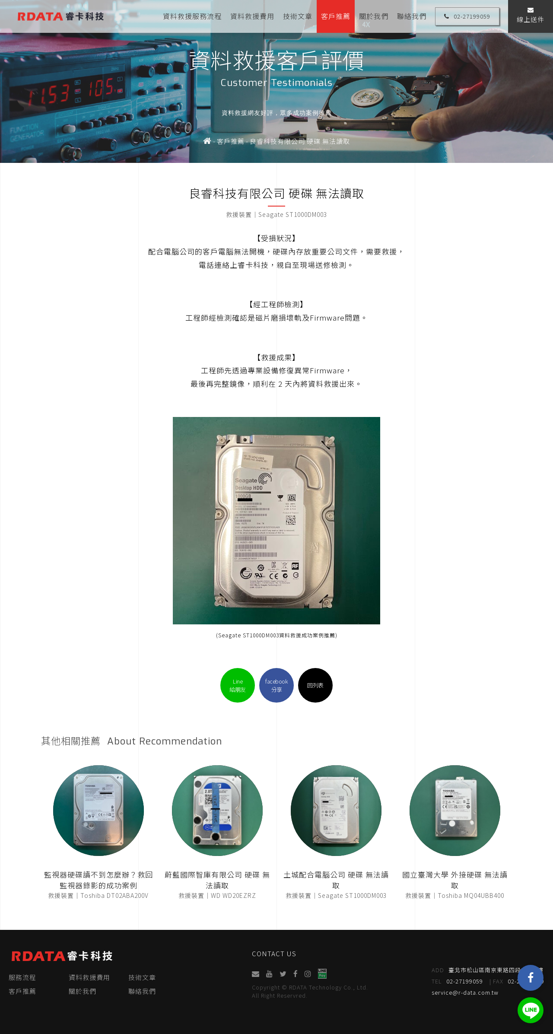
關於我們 (373, 16)
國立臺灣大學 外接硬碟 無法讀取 (455, 880)
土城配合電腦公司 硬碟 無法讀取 (336, 880)
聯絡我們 (411, 16)
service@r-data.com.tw (465, 992)
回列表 (315, 685)
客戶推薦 (335, 16)
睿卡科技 (60, 16)
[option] (276, 81)
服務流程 (22, 977)
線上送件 (530, 15)
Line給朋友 (237, 685)
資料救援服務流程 (192, 16)
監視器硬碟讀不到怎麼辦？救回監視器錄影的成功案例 (98, 880)
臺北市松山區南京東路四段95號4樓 (488, 970)
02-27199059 (467, 16)
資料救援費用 (252, 16)
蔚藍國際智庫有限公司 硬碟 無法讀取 (217, 880)
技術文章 (297, 16)
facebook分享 (276, 685)
